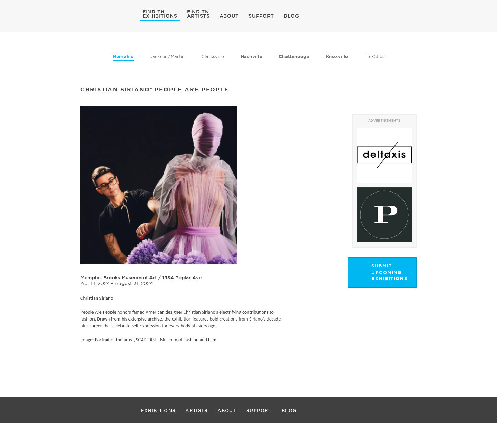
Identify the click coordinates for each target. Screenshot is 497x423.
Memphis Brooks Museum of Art (118, 278)
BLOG (291, 16)
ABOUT (229, 16)
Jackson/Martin (167, 56)
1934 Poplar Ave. (182, 278)
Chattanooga (294, 56)
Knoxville (337, 56)
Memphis (123, 56)
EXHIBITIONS (160, 15)
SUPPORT (261, 16)
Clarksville (212, 56)
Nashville (251, 56)
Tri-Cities (374, 56)
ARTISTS (198, 15)
